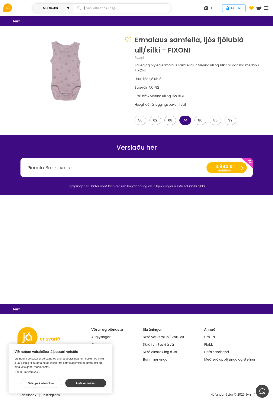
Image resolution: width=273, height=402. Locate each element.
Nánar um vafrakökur (27, 372)
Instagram (51, 395)
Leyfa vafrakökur (85, 383)
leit (209, 8)
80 (200, 120)
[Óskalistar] (251, 8)
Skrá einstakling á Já (160, 351)
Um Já (209, 337)
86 (215, 120)
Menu (266, 8)
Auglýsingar (101, 337)
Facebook (28, 395)
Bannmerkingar (156, 359)
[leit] (122, 8)
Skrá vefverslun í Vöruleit (163, 337)
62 (155, 120)
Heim (16, 21)
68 (170, 120)
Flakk (208, 344)
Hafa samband (216, 351)
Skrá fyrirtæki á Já (158, 344)
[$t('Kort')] (258, 8)
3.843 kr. (226, 168)
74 (185, 120)
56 (140, 120)
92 (230, 120)
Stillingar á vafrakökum (41, 383)
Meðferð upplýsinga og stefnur (230, 359)
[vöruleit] (17, 7)
